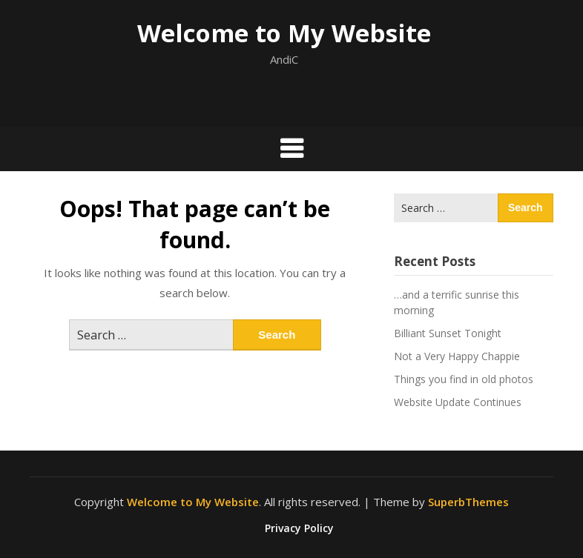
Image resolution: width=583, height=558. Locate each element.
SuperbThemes (468, 501)
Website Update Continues (457, 402)
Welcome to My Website (284, 33)
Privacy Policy (299, 528)
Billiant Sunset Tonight (447, 333)
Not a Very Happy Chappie (457, 356)
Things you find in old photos (463, 379)
